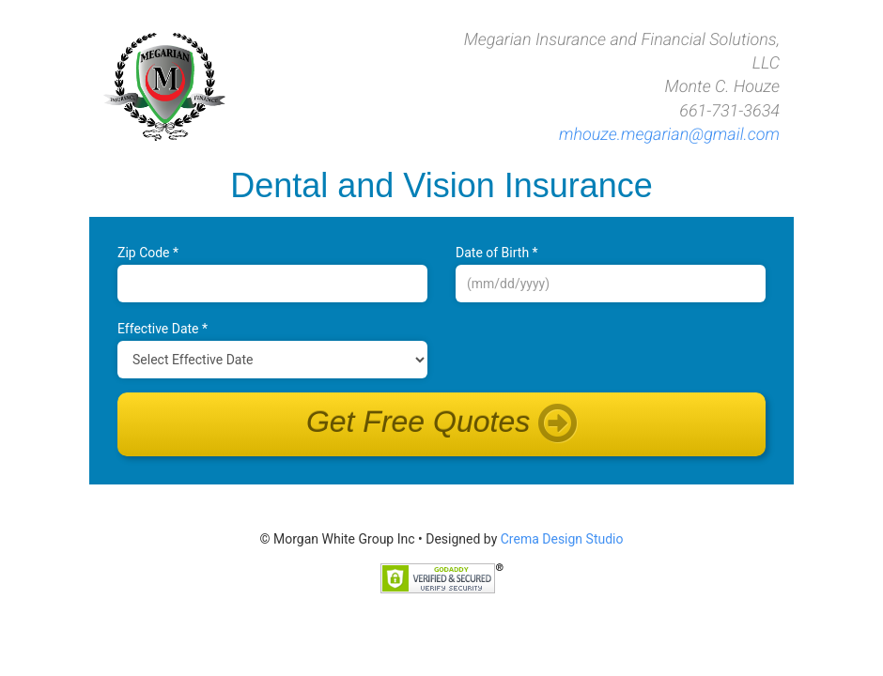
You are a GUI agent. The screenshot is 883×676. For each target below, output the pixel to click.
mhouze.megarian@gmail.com (669, 135)
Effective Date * (162, 328)
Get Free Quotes (441, 424)
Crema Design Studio (562, 538)
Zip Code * (147, 252)
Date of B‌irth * (497, 252)
